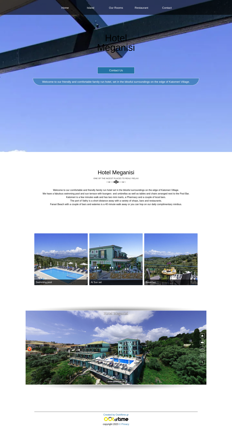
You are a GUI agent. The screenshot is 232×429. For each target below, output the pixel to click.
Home (65, 7)
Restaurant (141, 7)
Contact (167, 7)
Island (90, 7)
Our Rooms (116, 7)
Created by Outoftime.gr (116, 414)
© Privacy (124, 424)
